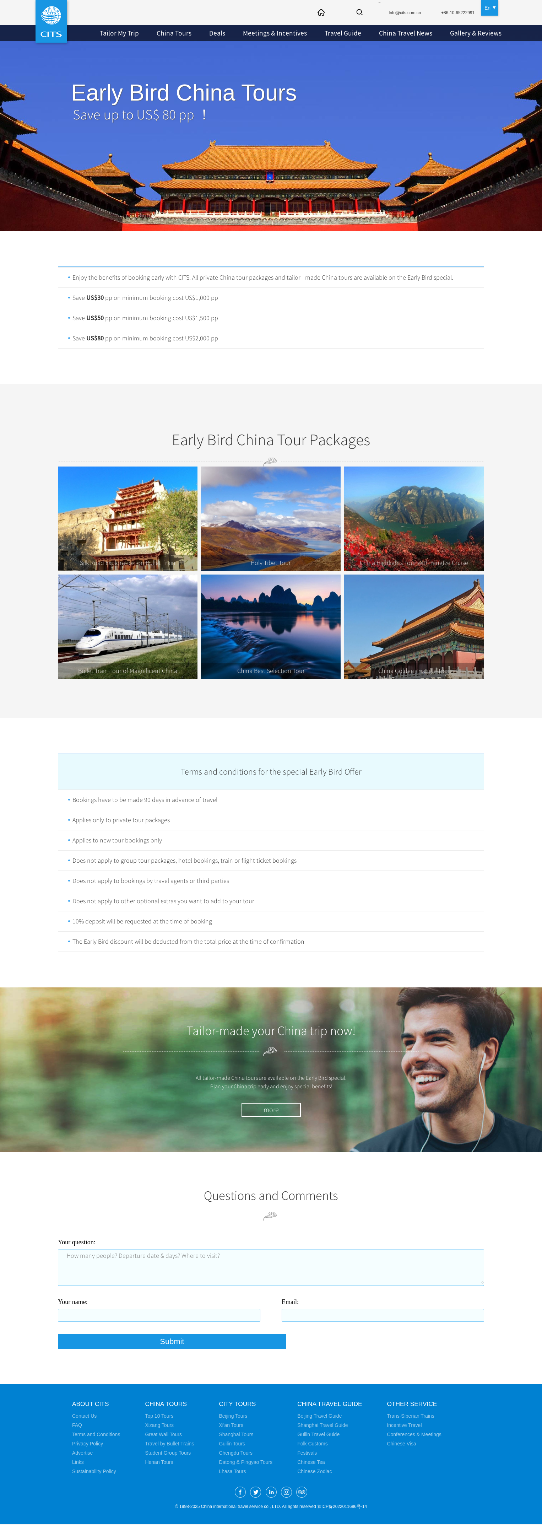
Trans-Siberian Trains (413, 1417)
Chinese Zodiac (314, 1472)
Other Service (416, 1404)
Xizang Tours (159, 1426)
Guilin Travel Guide (318, 1435)
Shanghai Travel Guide (322, 1426)
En (487, 7)
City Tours (238, 1404)
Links (78, 1463)
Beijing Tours (233, 1417)
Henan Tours (159, 1463)
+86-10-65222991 (455, 13)
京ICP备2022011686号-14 (342, 1507)
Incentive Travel (407, 1426)
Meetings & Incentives (265, 33)
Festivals (307, 1454)
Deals (210, 33)
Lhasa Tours (232, 1472)
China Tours (169, 33)
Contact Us (84, 1417)
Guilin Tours (232, 1445)
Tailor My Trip (118, 33)
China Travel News (387, 33)
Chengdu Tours (236, 1454)
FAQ (77, 1426)
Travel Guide (328, 33)
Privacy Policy (87, 1445)
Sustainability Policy (94, 1472)
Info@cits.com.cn (395, 13)
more (271, 1109)
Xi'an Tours (231, 1426)
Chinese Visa (404, 1445)
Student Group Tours (168, 1454)
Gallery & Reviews (453, 33)
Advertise (82, 1454)
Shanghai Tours (236, 1435)
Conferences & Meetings (417, 1435)
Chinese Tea (311, 1463)
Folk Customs (312, 1445)
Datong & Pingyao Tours (245, 1463)
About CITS (91, 1404)
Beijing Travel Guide (319, 1417)
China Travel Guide (331, 1404)
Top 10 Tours (159, 1417)
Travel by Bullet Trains (169, 1445)
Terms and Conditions (96, 1435)
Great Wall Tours (163, 1435)
